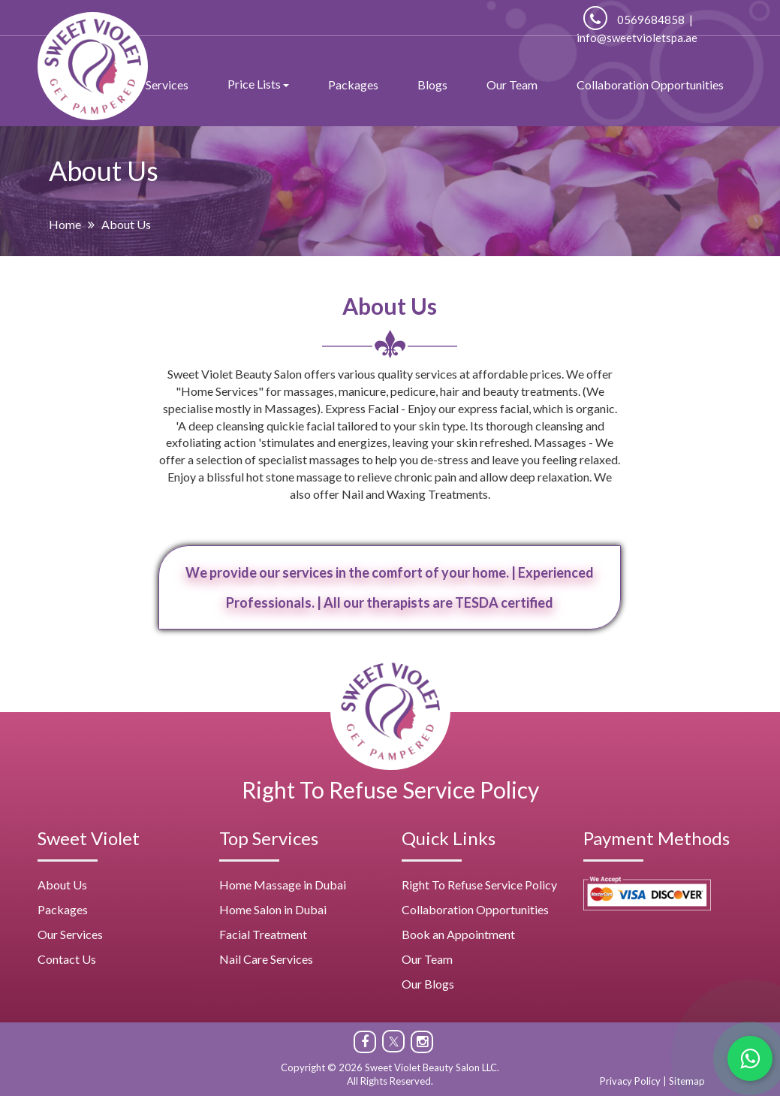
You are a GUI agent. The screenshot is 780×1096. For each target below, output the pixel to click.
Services (167, 84)
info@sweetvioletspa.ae (637, 37)
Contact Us (67, 959)
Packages (353, 84)
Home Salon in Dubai (273, 909)
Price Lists (258, 84)
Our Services (70, 934)
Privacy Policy (630, 1081)
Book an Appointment (458, 934)
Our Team (512, 84)
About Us (62, 884)
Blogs (432, 84)
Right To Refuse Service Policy (390, 789)
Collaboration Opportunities (650, 84)
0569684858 (634, 19)
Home (65, 224)
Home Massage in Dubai (282, 884)
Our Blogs (428, 984)
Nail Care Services (266, 959)
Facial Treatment (263, 934)
